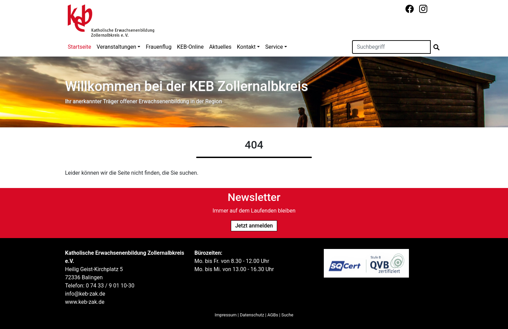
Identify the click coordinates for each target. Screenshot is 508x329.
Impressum (226, 314)
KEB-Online (190, 47)
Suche (287, 314)
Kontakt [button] (246, 47)
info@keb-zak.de (85, 294)
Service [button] (274, 47)
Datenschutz (252, 314)
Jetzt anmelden (254, 225)
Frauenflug (158, 47)
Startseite (79, 47)
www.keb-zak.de (85, 302)
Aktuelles (220, 47)
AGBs (272, 314)
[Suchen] (391, 47)
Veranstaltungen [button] (116, 47)
